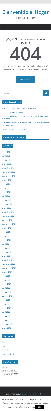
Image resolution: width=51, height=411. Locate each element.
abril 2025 (6, 196)
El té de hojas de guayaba (12, 112)
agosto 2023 (7, 272)
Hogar (4, 346)
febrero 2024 (7, 252)
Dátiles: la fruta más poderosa (14, 129)
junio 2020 (6, 304)
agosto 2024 (7, 228)
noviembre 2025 (8, 172)
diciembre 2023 (8, 260)
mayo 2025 (6, 192)
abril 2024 (6, 244)
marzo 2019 (6, 320)
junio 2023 (6, 280)
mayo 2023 (6, 284)
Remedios (6, 350)
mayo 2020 (6, 308)
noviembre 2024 (8, 216)
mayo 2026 (6, 152)
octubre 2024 (7, 220)
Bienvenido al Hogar (25, 12)
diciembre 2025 (8, 168)
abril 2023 (6, 288)
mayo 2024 (6, 240)
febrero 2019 (7, 324)
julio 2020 (6, 300)
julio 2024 (6, 232)
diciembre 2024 (8, 212)
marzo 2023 (6, 292)
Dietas (4, 342)
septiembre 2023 (9, 268)
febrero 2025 (7, 204)
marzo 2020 (6, 316)
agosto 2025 (7, 180)
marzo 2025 (6, 200)
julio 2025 (6, 184)
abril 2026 (6, 156)
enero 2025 (6, 208)
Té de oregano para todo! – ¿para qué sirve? (19, 108)
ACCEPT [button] (39, 407)
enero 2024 (6, 256)
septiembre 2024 (9, 224)
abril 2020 (6, 312)
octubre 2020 (7, 296)
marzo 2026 (6, 160)
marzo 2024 (6, 248)
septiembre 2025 (9, 176)
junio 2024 (6, 236)
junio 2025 (6, 188)
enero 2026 (6, 164)
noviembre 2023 (8, 264)
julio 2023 (6, 276)
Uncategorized (8, 354)
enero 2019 (6, 328)
